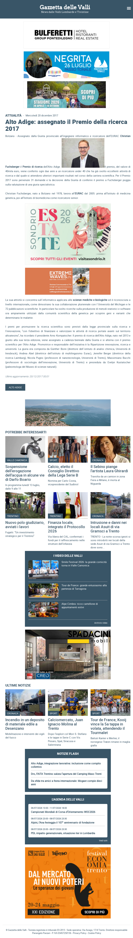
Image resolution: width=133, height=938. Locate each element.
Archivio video (100, 622)
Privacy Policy (79, 933)
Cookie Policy (94, 933)
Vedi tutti (103, 840)
